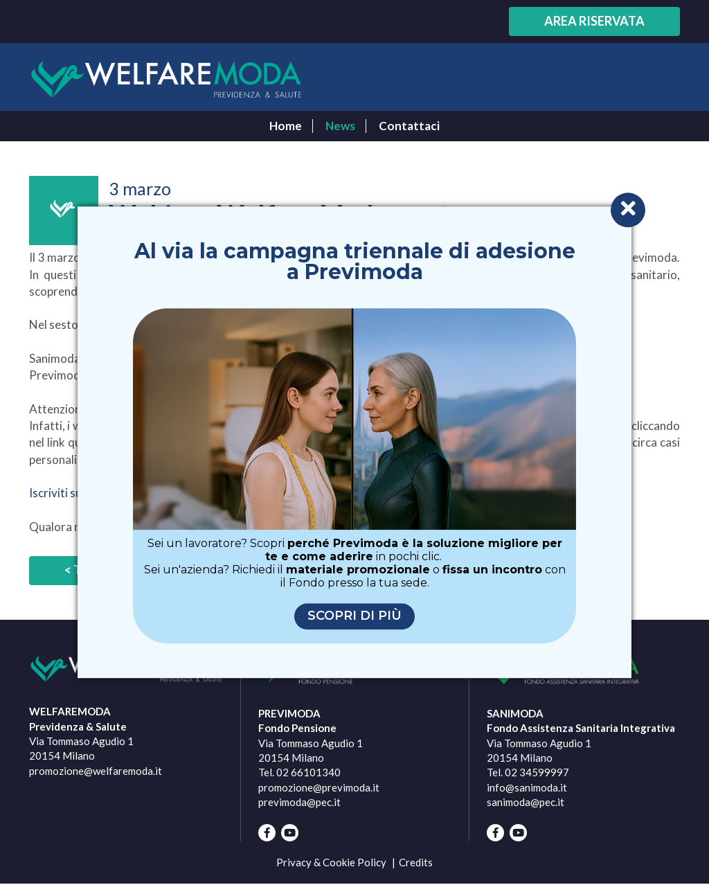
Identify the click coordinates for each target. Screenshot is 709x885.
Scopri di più (354, 616)
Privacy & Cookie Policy (331, 862)
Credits (416, 862)
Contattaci (409, 126)
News (340, 126)
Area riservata (594, 20)
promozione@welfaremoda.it (95, 771)
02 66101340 (308, 772)
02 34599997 (537, 772)
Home (285, 126)
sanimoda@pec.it (525, 802)
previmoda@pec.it (299, 802)
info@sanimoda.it (527, 787)
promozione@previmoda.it (318, 787)
